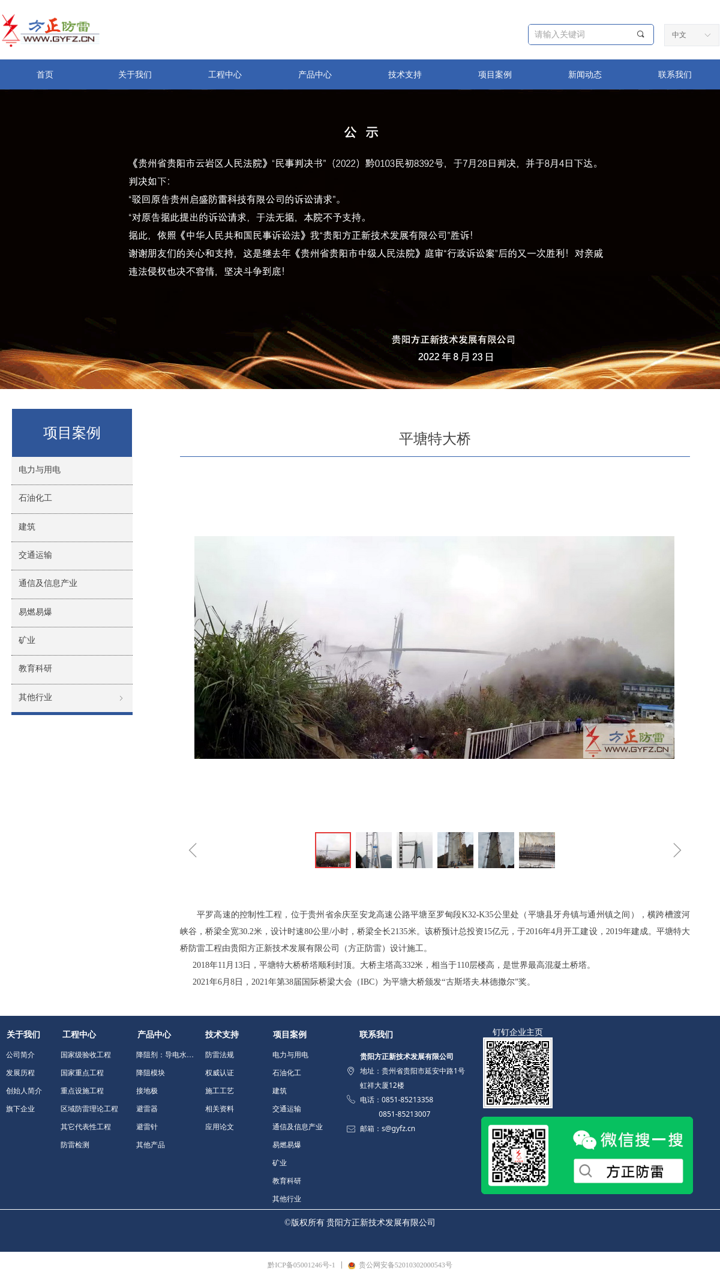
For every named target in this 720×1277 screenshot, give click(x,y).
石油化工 (286, 1073)
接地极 (147, 1091)
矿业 (279, 1163)
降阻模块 (150, 1073)
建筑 (279, 1091)
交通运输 (286, 1109)
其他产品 (150, 1145)
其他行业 (286, 1199)
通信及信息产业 (297, 1127)
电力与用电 (290, 1055)
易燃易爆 (286, 1145)
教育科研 (286, 1181)
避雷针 (147, 1127)
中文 (679, 35)
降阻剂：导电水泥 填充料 (168, 1055)
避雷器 (147, 1109)
